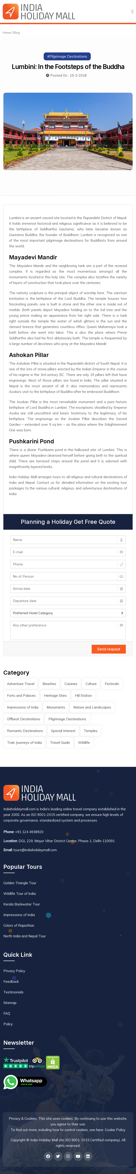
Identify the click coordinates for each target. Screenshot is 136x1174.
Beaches (49, 684)
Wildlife (84, 742)
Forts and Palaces (21, 695)
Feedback (11, 981)
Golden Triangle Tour (19, 883)
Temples (91, 731)
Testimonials (13, 992)
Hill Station (83, 695)
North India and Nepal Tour (24, 936)
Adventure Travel (20, 684)
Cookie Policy (115, 1130)
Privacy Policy (14, 971)
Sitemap (10, 1003)
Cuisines (70, 684)
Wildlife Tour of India (19, 893)
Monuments (56, 707)
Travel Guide (60, 742)
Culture (91, 684)
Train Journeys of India (24, 742)
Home (7, 32)
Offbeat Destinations (23, 719)
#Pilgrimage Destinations (67, 56)
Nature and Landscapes (92, 707)
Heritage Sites (55, 695)
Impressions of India (22, 707)
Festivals (112, 684)
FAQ (6, 1013)
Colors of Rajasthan (18, 925)
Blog (16, 32)
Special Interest (63, 731)
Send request (108, 649)
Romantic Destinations (25, 731)
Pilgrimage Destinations (67, 719)
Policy (8, 1024)
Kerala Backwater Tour (21, 904)
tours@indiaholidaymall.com (35, 850)
